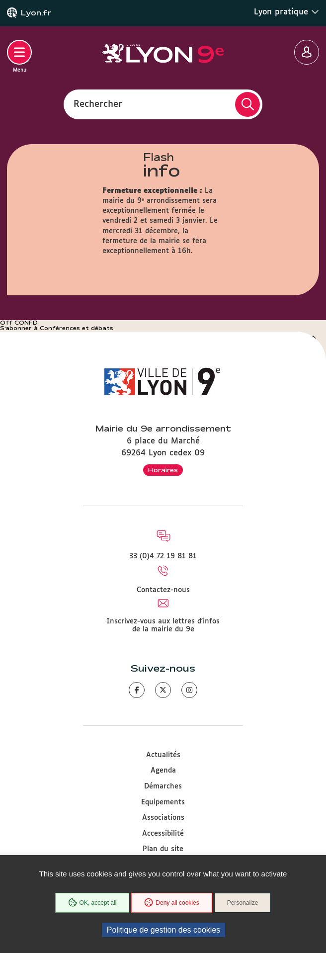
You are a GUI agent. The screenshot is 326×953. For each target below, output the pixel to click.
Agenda (163, 770)
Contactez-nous (163, 590)
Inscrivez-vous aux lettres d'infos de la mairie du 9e (163, 625)
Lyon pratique (286, 11)
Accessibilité (163, 833)
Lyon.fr (36, 13)
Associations (163, 817)
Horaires (163, 469)
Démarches (163, 786)
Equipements (163, 802)
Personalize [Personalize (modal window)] (242, 902)
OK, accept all (92, 902)
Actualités (163, 755)
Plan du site (163, 849)
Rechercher (98, 103)
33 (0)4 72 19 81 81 (163, 556)
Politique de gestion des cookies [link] (164, 930)
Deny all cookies (171, 902)
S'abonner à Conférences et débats (56, 328)
